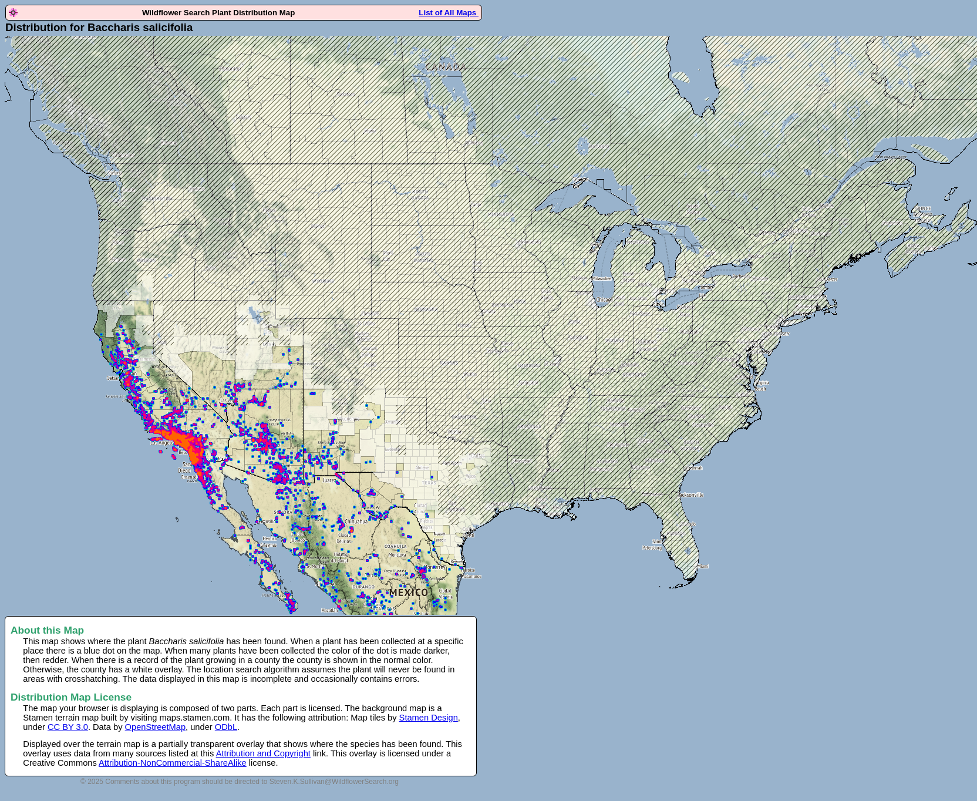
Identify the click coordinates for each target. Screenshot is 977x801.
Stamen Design (428, 717)
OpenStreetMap (155, 727)
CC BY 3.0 (68, 727)
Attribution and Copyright (263, 753)
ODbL (226, 727)
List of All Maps (449, 12)
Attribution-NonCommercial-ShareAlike (173, 763)
